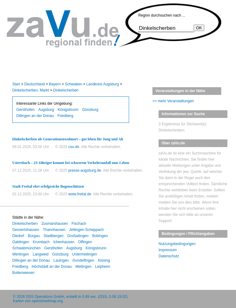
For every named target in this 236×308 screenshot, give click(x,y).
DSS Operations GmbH (45, 296)
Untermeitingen (84, 254)
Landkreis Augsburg (102, 84)
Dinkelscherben (66, 90)
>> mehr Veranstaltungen (173, 101)
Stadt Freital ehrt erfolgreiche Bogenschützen (48, 186)
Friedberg (65, 116)
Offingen (85, 242)
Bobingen (100, 236)
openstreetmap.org (47, 301)
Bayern (55, 84)
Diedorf (18, 236)
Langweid (40, 254)
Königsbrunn (68, 109)
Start (16, 84)
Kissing (104, 260)
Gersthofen (25, 109)
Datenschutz (169, 256)
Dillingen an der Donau (35, 116)
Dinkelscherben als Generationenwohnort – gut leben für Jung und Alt (67, 139)
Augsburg (46, 109)
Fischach (79, 223)
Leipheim (102, 266)
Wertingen (20, 254)
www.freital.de (79, 194)
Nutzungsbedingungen (177, 244)
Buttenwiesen (23, 273)
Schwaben (73, 84)
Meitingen (83, 266)
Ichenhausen (63, 242)
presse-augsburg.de (84, 170)
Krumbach (41, 242)
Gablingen (20, 242)
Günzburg (90, 109)
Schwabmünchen (26, 248)
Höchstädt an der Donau (52, 266)
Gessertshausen (25, 230)
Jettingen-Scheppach (86, 230)
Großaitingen (77, 236)
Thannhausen (54, 230)
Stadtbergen (53, 236)
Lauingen (61, 260)
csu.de (73, 147)
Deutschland (34, 84)
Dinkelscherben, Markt (30, 90)
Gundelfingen (83, 260)
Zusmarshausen (54, 223)
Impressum (168, 250)
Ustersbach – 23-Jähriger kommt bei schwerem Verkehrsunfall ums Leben (70, 163)
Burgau (34, 236)
